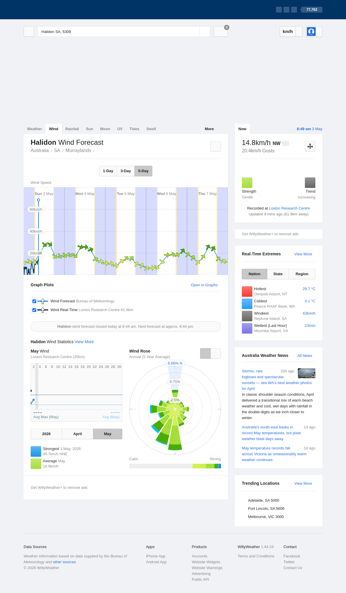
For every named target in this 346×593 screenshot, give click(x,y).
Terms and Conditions (256, 556)
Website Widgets (206, 562)
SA (57, 150)
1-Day (108, 171)
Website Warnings (207, 568)
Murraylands (78, 150)
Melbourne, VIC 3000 (266, 516)
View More (303, 254)
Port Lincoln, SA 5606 (266, 508)
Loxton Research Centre (289, 208)
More (209, 129)
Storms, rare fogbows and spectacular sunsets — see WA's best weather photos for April (278, 394)
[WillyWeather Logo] (51, 10)
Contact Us (293, 568)
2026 (46, 434)
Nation (254, 274)
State (278, 274)
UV (120, 129)
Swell (151, 129)
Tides (134, 129)
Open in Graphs (204, 285)
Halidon (98, 150)
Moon (105, 129)
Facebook (292, 556)
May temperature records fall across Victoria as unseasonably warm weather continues (278, 453)
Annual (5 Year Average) (149, 357)
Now (242, 129)
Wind (53, 129)
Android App (156, 562)
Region (302, 274)
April (77, 434)
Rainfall (72, 129)
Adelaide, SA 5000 (263, 500)
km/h (288, 31)
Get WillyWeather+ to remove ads (270, 234)
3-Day (125, 171)
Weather (34, 129)
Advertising (201, 573)
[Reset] (194, 31)
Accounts (199, 556)
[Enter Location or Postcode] (124, 31)
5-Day (143, 171)
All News (304, 355)
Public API (200, 579)
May (107, 434)
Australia (40, 150)
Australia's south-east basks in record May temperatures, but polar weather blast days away (278, 432)
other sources (64, 562)
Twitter (289, 562)
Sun (89, 129)
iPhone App (155, 556)
